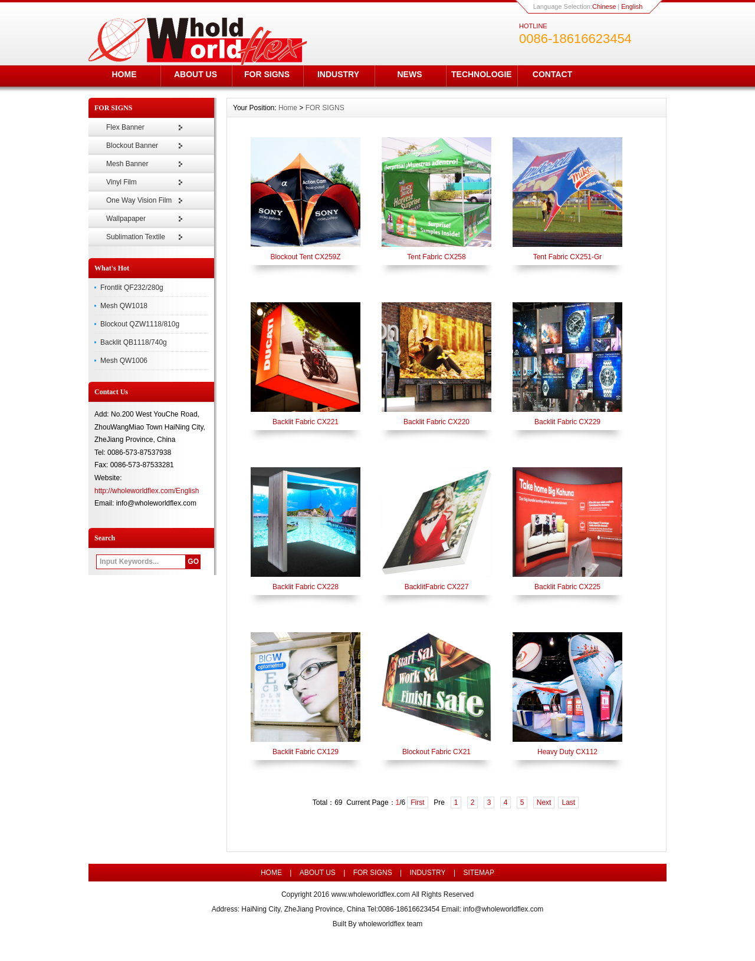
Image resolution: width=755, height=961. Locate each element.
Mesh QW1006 (123, 360)
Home (287, 108)
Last (568, 802)
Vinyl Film (121, 182)
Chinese (604, 6)
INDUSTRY (338, 74)
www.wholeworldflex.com (370, 894)
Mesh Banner (127, 164)
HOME (124, 74)
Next (544, 802)
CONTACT (552, 74)
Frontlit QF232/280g (131, 287)
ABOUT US (195, 74)
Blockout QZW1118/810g (139, 324)
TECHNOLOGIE (481, 74)
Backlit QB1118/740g (133, 342)
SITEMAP (478, 872)
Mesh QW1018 (123, 306)
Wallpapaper (126, 218)
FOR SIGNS (267, 74)
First (417, 802)
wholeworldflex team (391, 924)
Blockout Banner (132, 145)
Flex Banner (125, 127)
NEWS (410, 74)
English (631, 6)
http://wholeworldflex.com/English (146, 491)
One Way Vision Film (139, 200)
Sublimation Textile (135, 237)
